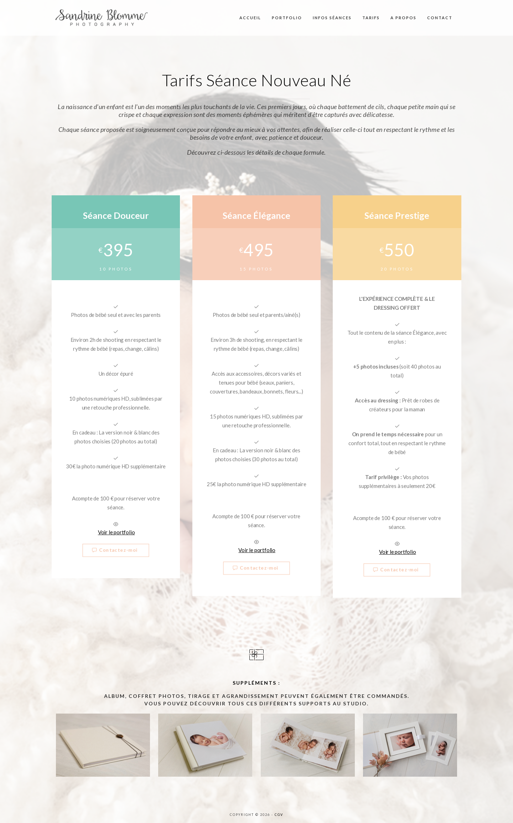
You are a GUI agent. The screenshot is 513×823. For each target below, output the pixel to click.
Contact (439, 17)
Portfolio (287, 17)
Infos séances (332, 17)
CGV (279, 815)
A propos (403, 17)
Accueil (250, 17)
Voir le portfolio (116, 532)
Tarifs (371, 17)
